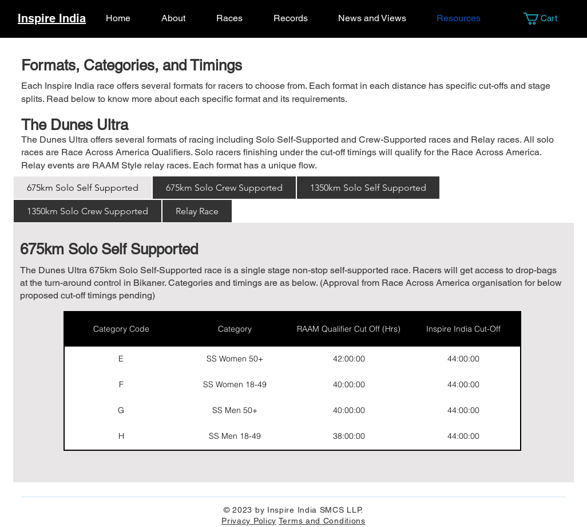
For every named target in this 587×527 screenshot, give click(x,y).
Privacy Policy (248, 520)
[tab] (82, 187)
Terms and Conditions (322, 520)
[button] (546, 19)
